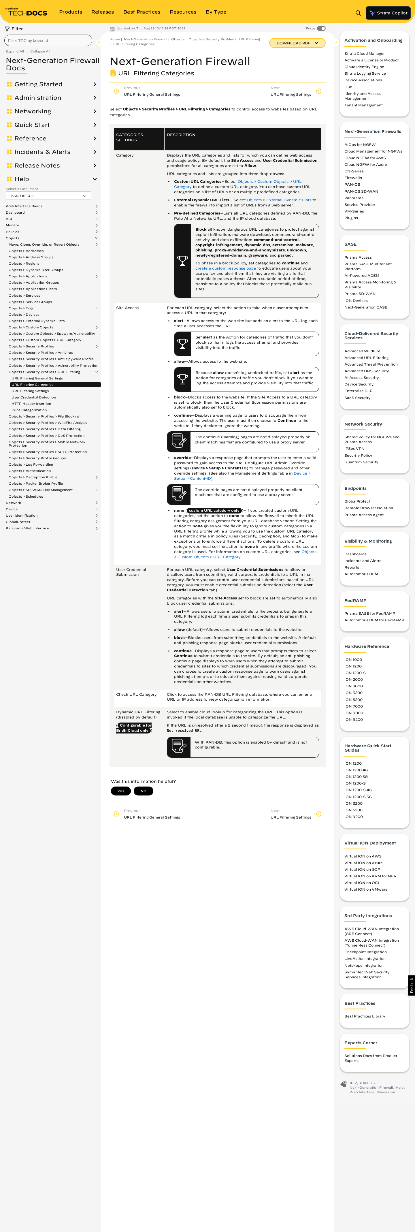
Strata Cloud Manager (364, 56)
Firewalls (353, 181)
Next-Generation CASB (366, 310)
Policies (12, 232)
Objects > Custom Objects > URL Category (45, 340)
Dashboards (355, 557)
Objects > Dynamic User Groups (36, 270)
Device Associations (363, 83)
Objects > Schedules (26, 496)
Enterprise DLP (358, 394)
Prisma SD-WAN (360, 297)
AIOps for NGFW (360, 148)
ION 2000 (353, 683)
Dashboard (15, 212)
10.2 (353, 1086)
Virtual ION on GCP (362, 872)
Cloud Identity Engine (364, 70)
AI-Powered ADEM (361, 279)
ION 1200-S (355, 676)
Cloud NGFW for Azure (365, 167)
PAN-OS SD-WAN (361, 194)
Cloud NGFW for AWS (365, 161)
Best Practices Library (364, 1019)
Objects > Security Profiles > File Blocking (44, 416)
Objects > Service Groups (30, 302)
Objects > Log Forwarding (31, 464)
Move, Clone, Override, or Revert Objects (44, 244)
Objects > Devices (24, 314)
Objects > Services (24, 295)
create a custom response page (225, 268)
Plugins (351, 221)
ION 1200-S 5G (358, 800)
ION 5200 (353, 703)
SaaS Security (357, 401)
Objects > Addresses (26, 251)
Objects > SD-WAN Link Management (41, 490)
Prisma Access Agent (364, 518)
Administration (37, 98)
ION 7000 (353, 709)
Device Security (359, 387)
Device (12, 509)
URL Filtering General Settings (37, 378)
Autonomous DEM (361, 577)
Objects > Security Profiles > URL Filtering (44, 372)
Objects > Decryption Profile (33, 477)
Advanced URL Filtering (366, 361)
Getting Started (38, 84)
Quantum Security (361, 465)
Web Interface (362, 1095)
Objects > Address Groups (31, 257)
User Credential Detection (34, 397)
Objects (12, 238)
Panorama (354, 201)
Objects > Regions (24, 263)
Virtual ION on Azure (363, 866)
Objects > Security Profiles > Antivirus (41, 352)
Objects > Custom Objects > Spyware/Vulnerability (52, 333)
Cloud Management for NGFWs (373, 154)
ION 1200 (353, 669)
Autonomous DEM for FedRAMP (374, 623)
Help (21, 179)
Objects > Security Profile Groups (37, 458)
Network (13, 503)
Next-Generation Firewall (145, 39)
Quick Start (32, 125)
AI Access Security (361, 381)
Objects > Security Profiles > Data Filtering (45, 429)
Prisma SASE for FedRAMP (369, 617)
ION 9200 (353, 723)
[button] (411, 985)
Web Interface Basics (24, 206)
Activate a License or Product (371, 63)
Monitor (12, 225)
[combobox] (48, 40)
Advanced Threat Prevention (371, 367)
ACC (10, 219)
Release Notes (37, 165)
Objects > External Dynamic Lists (37, 321)
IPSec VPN (354, 452)
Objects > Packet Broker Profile (36, 483)
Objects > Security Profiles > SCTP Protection (48, 452)
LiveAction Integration (365, 962)
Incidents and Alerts (362, 564)
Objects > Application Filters (33, 289)
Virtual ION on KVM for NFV (370, 879)
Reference (30, 138)
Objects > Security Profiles (31, 346)
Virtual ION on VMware (366, 893)
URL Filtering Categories (32, 384)
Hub (348, 90)
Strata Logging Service (365, 77)
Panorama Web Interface (27, 528)
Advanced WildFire (362, 354)
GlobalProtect (18, 522)
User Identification (21, 515)
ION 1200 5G (356, 780)
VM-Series (354, 214)
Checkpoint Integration (365, 955)
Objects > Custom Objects (31, 327)
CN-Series (354, 174)
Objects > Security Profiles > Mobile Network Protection (47, 443)
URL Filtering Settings (30, 391)
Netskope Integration (364, 968)
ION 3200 (353, 696)
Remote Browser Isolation (368, 511)
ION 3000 (353, 689)
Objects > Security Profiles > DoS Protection (46, 435)
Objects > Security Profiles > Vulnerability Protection (53, 365)
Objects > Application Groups (34, 282)
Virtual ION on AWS (363, 859)
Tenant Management (363, 108)
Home (115, 39)
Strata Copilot (388, 13)
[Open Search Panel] (360, 13)
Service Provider (359, 208)
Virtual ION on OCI (361, 886)
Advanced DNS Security (366, 374)
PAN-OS (352, 188)
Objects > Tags (21, 308)
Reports (351, 571)
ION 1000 (353, 663)
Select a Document (22, 189)
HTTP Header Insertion (31, 403)
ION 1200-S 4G (358, 793)
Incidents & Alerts (42, 152)
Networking (32, 111)
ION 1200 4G (356, 773)
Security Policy (358, 458)
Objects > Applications (28, 276)
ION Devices (356, 304)
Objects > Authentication (30, 471)
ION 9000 (353, 716)
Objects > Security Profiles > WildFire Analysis (48, 422)
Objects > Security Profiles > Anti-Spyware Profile (51, 359)
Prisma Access (358, 260)
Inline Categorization (29, 410)
